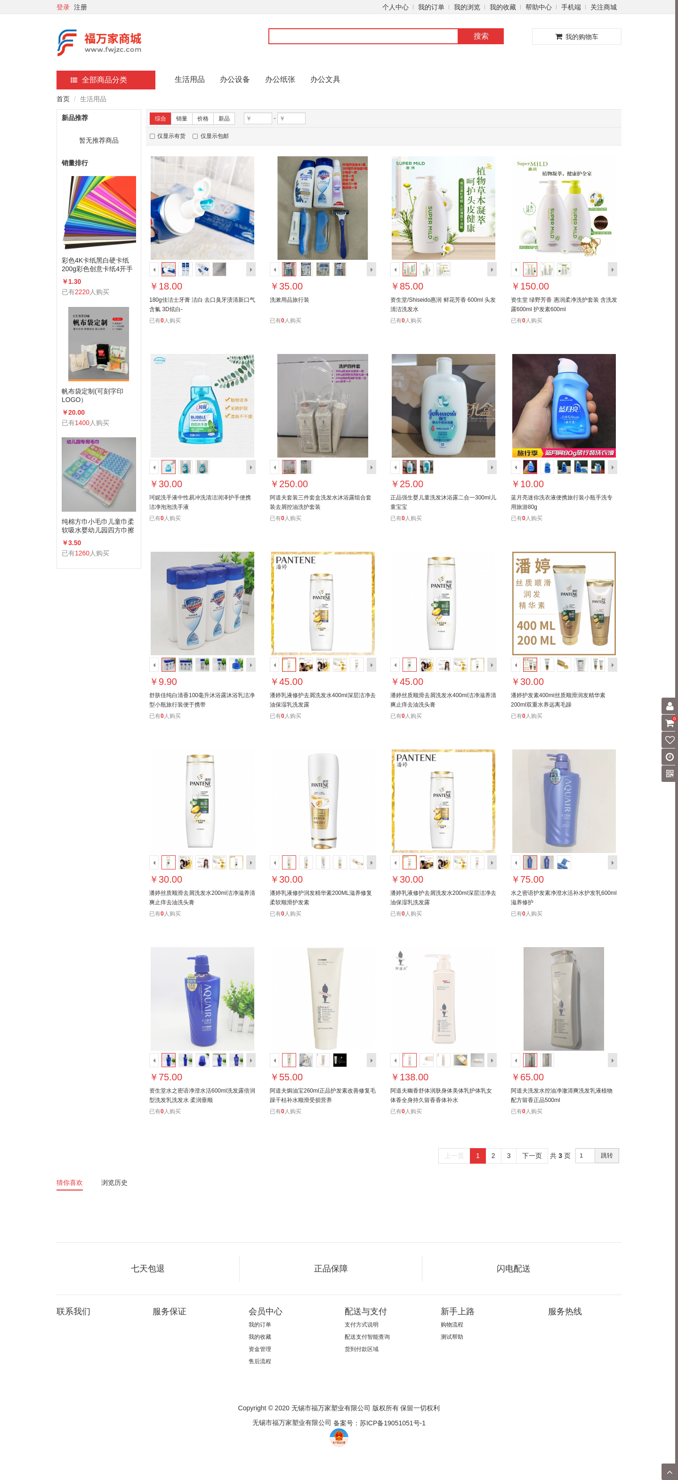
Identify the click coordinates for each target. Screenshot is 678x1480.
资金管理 (260, 1349)
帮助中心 (538, 7)
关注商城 (603, 7)
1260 (82, 553)
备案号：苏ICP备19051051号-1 (379, 1423)
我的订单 (431, 7)
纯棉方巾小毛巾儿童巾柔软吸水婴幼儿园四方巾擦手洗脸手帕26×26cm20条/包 (98, 526)
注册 (80, 7)
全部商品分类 (99, 80)
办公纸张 (280, 79)
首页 (63, 99)
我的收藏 (503, 7)
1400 (82, 422)
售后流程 (260, 1361)
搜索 (481, 36)
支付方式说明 (362, 1324)
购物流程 (452, 1324)
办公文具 (325, 79)
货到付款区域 (362, 1349)
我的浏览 (467, 7)
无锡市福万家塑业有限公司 (291, 1422)
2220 (82, 292)
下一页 (532, 1155)
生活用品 (190, 79)
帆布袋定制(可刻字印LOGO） (92, 395)
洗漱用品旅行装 (289, 300)
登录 (63, 7)
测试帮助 (452, 1337)
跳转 (607, 1155)
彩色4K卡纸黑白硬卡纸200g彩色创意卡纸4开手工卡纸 (97, 265)
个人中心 (395, 7)
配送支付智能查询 (367, 1337)
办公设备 (235, 79)
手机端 (571, 7)
